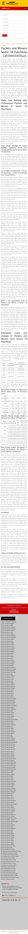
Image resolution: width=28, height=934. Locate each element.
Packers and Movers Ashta (7, 723)
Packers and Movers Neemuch (8, 684)
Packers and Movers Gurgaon (8, 634)
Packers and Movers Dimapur (8, 716)
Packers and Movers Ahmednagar (9, 705)
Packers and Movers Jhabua (7, 730)
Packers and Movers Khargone (8, 739)
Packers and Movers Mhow (7, 733)
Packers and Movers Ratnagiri (8, 700)
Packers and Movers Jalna (7, 795)
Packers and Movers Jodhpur (7, 642)
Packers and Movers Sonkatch (8, 849)
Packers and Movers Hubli (7, 778)
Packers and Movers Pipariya (7, 753)
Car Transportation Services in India (9, 874)
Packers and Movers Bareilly (7, 844)
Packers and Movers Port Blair (8, 846)
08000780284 (14, 612)
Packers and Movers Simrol (7, 718)
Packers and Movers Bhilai (7, 625)
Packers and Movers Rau (6, 735)
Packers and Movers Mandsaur (8, 732)
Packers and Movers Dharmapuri (8, 765)
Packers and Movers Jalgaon (7, 833)
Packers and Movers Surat (7, 658)
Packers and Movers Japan (7, 832)
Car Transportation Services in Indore (9, 854)
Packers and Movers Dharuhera (8, 814)
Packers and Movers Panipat (7, 835)
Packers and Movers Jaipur (7, 641)
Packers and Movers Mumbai (7, 650)
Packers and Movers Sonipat (7, 837)
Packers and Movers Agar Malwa (8, 790)
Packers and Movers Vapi (7, 823)
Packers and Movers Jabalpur (7, 639)
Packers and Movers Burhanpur (8, 670)
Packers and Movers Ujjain (7, 681)
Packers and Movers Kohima (7, 757)
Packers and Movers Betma (7, 793)
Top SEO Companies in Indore (8, 879)
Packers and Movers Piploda (7, 802)
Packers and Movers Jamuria (7, 799)
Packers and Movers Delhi (7, 632)
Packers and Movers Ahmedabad (8, 622)
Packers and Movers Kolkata (7, 644)
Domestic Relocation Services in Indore (10, 861)
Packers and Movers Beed (7, 776)
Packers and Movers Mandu (7, 771)
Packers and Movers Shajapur (8, 760)
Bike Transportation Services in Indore (10, 856)
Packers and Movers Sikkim (7, 714)
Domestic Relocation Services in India (9, 877)
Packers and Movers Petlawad (8, 767)
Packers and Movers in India (7, 677)
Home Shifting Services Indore (8, 858)
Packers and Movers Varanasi (8, 704)
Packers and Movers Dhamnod (8, 686)
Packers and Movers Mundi (7, 737)
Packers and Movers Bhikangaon (8, 764)
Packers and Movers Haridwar (8, 816)
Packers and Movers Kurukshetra (8, 698)
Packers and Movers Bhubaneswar (9, 742)
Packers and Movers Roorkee (8, 667)
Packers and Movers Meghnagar (8, 769)
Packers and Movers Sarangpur (8, 788)
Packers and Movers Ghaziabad (8, 636)
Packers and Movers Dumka (7, 779)
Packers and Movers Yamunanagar (9, 818)
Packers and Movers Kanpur (7, 646)
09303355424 (5, 8)
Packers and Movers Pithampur (8, 725)
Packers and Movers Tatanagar (8, 672)
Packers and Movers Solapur (7, 807)
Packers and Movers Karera (7, 842)
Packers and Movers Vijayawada (8, 781)
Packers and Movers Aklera (7, 806)
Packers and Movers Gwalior (7, 712)
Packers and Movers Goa (7, 847)
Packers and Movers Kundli (7, 786)
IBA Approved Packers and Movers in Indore (11, 851)
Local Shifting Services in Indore (8, 863)
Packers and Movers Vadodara (8, 662)
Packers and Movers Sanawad (8, 740)
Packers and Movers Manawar (8, 745)
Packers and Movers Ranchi (7, 691)
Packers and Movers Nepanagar (8, 709)
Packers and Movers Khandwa (8, 648)
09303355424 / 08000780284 (10, 892)
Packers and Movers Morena (7, 755)
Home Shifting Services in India (8, 868)
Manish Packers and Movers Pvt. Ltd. (18, 931)
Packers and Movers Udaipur (7, 660)
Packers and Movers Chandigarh (8, 629)
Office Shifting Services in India (8, 870)
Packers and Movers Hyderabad (8, 637)
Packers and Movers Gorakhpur (8, 702)
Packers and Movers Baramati (8, 749)
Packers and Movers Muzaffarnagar (9, 821)
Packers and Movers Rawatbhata (8, 804)
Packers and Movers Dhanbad (8, 688)
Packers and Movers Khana (7, 797)
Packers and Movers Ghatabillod (8, 758)
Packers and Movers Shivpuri (7, 707)
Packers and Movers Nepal (7, 830)
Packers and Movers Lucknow (8, 785)
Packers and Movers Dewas (7, 679)
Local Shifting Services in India (8, 872)
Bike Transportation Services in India (9, 875)
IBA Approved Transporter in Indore (9, 853)
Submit (4, 35)
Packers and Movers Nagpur (7, 651)
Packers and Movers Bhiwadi (7, 663)
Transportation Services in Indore (8, 865)
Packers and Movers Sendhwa (8, 744)
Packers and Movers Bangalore (8, 627)
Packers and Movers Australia (8, 825)
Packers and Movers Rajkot (7, 839)
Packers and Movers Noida (7, 665)
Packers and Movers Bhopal (7, 623)
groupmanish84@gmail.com (10, 895)
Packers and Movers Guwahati (8, 809)
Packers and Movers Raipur (7, 656)
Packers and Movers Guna (7, 711)
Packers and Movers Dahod (7, 695)
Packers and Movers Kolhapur (8, 783)
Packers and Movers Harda (7, 690)
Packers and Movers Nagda (7, 728)
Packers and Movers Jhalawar (8, 697)
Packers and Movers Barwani (7, 747)
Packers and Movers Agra (7, 674)
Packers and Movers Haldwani (8, 676)
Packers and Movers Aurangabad (8, 669)
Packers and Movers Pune (7, 655)
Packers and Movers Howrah (7, 819)
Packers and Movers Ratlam (7, 683)
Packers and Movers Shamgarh (8, 792)
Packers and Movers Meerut (7, 693)
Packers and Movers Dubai (7, 826)
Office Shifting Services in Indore (8, 860)
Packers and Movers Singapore (8, 828)
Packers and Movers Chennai (7, 630)
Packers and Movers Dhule (7, 721)
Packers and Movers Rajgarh (7, 751)
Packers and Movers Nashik (7, 653)
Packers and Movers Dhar (7, 726)
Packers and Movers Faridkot (7, 774)
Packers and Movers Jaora (7, 772)
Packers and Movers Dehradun (8, 811)
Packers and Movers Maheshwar (8, 762)
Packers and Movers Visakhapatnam (9, 719)
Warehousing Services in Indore (8, 867)
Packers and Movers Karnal (7, 812)
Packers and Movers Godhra (7, 840)
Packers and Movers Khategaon (8, 800)
